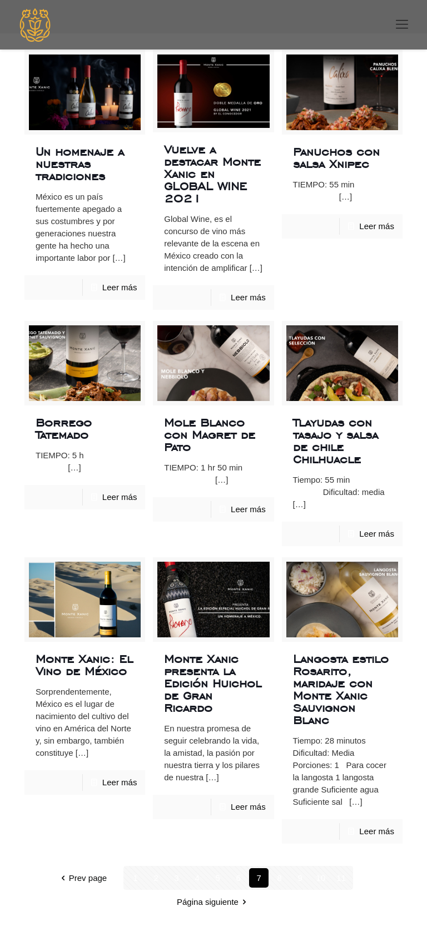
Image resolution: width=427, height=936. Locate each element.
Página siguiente (213, 902)
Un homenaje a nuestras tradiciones (80, 164)
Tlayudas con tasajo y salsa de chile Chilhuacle (335, 441)
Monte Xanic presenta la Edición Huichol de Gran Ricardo (212, 683)
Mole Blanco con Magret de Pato (209, 434)
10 (320, 878)
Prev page (82, 878)
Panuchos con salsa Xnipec (336, 157)
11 (341, 878)
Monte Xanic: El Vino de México (84, 665)
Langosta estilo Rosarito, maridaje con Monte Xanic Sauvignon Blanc (341, 689)
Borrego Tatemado (64, 428)
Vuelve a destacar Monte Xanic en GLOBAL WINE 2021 (212, 174)
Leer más (119, 287)
